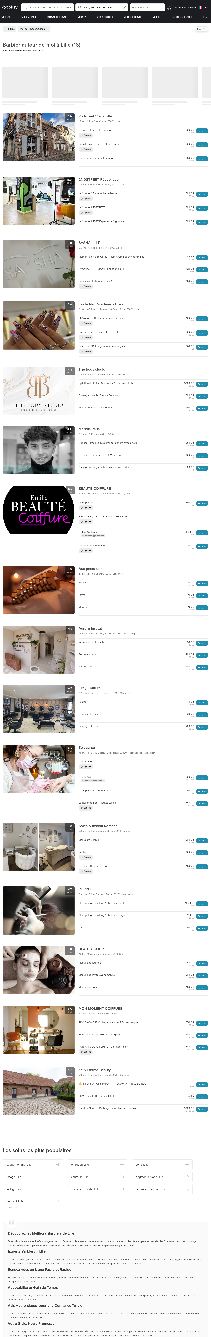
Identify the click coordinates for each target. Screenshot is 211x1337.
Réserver (202, 130)
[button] (47, 7)
